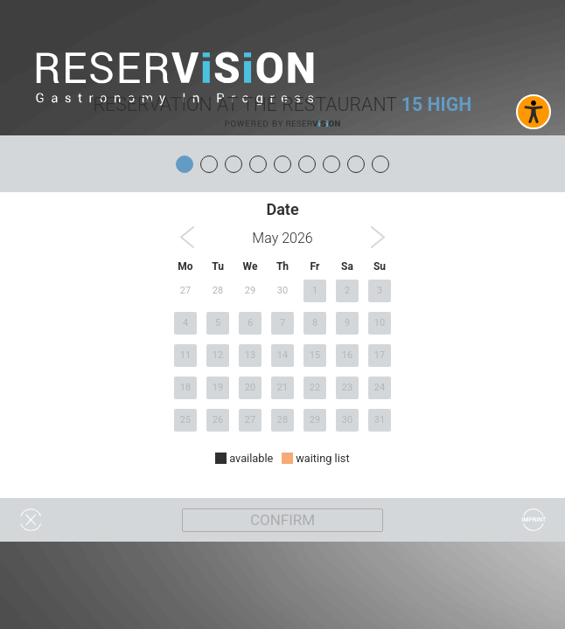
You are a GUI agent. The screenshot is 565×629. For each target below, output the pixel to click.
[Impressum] (534, 520)
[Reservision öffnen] (282, 123)
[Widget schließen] (31, 520)
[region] (282, 344)
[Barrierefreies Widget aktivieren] (533, 111)
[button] (187, 237)
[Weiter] (282, 520)
